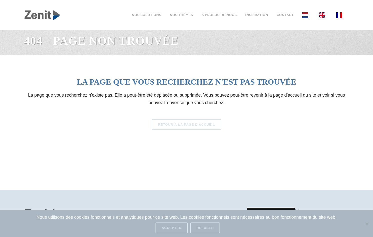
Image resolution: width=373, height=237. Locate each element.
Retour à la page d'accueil (186, 124)
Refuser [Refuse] (205, 228)
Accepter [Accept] (172, 228)
